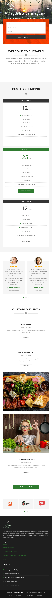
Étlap (11, 595)
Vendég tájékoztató (8, 547)
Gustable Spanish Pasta (26, 459)
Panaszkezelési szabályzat (10, 551)
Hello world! (26, 324)
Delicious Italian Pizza (26, 353)
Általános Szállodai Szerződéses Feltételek (14, 555)
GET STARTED (26, 141)
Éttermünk (19, 595)
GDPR (4, 559)
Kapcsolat (30, 595)
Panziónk (40, 595)
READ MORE (26, 337)
